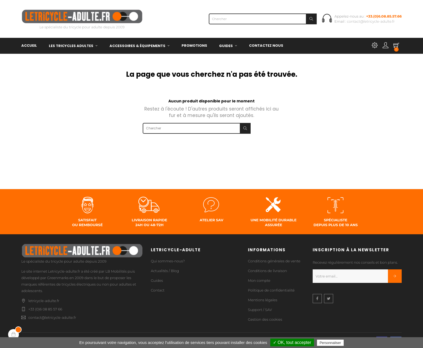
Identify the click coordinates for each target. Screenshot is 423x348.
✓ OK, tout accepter (292, 342)
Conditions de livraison (267, 271)
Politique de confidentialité (271, 290)
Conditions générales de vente (274, 261)
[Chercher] (263, 19)
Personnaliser (330, 343)
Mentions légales (262, 300)
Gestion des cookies (265, 319)
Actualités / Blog (165, 271)
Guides (157, 280)
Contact (158, 290)
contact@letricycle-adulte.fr (371, 21)
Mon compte (259, 280)
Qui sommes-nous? (168, 261)
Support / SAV (260, 309)
